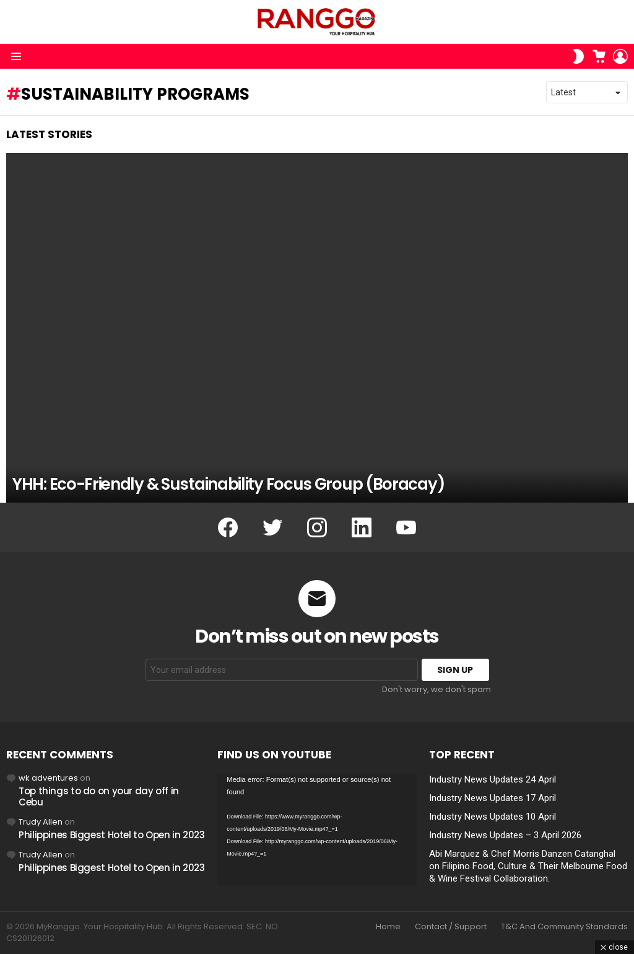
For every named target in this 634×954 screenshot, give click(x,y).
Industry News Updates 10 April (492, 816)
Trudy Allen (41, 822)
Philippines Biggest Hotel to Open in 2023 (112, 834)
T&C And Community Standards (564, 927)
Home (388, 927)
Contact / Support (451, 927)
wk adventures (48, 778)
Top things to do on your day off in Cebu (99, 796)
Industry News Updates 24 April (492, 779)
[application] (316, 829)
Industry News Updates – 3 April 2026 (505, 835)
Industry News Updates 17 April (492, 798)
